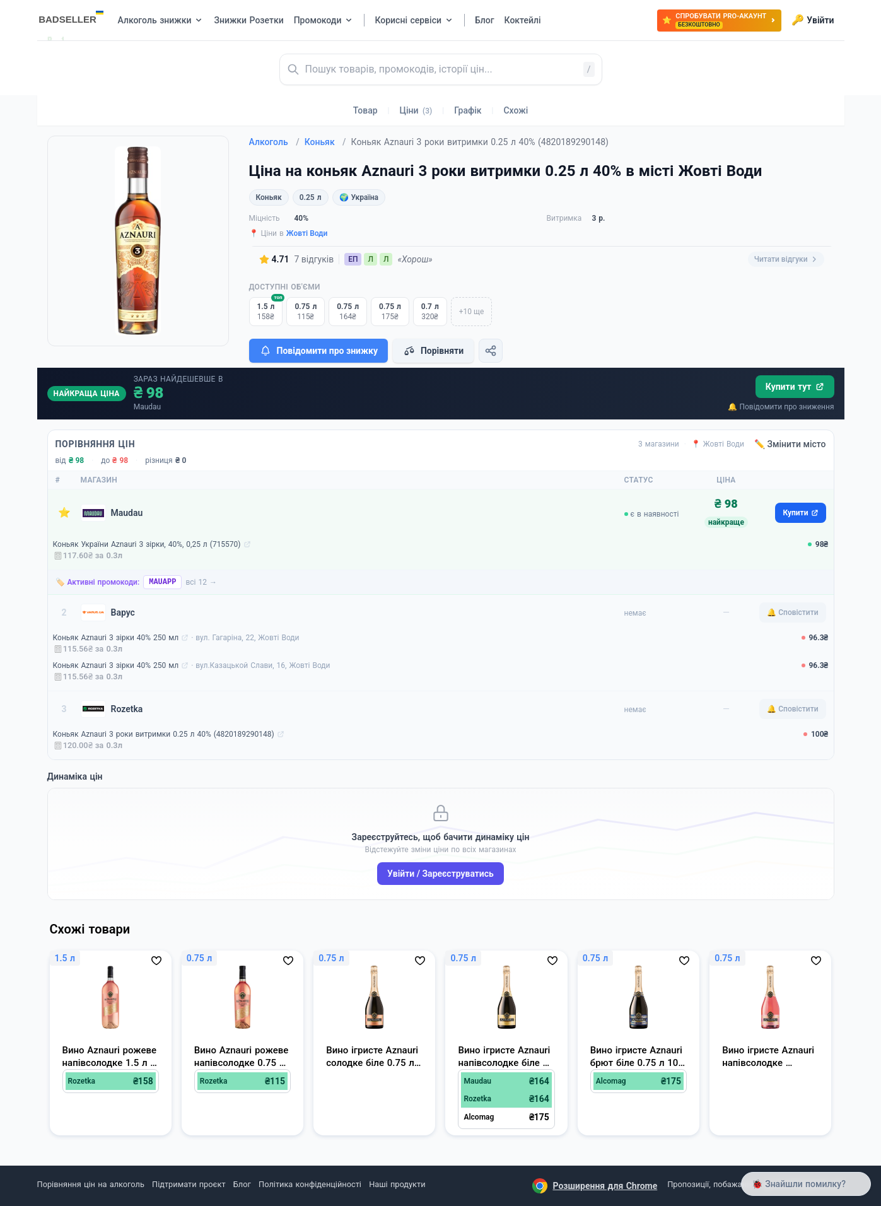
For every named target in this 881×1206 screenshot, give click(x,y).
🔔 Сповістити (792, 612)
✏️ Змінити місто (790, 444)
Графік (467, 110)
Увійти (812, 20)
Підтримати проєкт (188, 1184)
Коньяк (325, 142)
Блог (242, 1184)
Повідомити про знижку (318, 350)
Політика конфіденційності (310, 1184)
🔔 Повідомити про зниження (781, 406)
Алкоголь (274, 142)
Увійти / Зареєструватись (440, 874)
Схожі (515, 110)
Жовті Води (307, 233)
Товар (365, 110)
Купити (800, 512)
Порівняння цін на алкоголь (90, 1184)
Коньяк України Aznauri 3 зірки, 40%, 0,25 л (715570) (147, 544)
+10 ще (471, 311)
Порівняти (433, 350)
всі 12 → (201, 582)
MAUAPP (162, 582)
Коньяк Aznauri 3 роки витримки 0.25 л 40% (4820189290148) (163, 734)
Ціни (416, 110)
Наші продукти (397, 1184)
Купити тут (795, 387)
